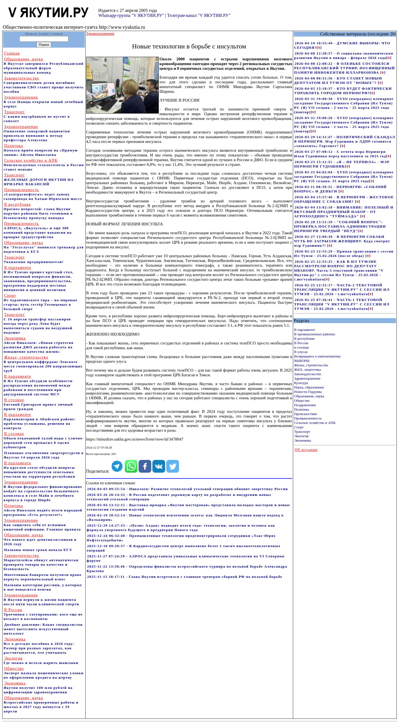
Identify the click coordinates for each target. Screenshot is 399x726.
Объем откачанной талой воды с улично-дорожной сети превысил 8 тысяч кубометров (44, 440)
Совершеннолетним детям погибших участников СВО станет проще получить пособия (44, 85)
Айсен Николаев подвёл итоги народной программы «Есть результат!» (43, 510)
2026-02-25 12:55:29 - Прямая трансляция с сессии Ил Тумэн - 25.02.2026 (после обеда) (344, 253)
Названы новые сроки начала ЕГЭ (38, 550)
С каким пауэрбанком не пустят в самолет (37, 116)
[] (319, 47)
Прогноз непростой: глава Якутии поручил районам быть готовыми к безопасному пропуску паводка (38, 211)
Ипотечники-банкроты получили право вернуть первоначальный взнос (42, 577)
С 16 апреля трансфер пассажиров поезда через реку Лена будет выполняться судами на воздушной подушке (38, 323)
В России (301, 343)
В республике (304, 338)
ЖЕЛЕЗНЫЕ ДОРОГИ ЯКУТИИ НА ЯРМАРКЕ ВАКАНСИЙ (39, 179)
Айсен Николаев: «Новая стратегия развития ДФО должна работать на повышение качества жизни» (38, 345)
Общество (302, 400)
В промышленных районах (314, 334)
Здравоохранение (307, 378)
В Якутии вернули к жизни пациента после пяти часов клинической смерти (41, 599)
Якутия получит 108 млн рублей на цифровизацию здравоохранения (38, 687)
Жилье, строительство (311, 365)
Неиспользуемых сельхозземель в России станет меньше (44, 164)
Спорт (299, 427)
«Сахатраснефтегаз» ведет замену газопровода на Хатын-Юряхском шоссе (43, 194)
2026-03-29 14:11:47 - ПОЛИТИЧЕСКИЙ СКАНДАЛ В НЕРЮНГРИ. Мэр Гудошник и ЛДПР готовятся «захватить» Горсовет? (344, 141)
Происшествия (305, 414)
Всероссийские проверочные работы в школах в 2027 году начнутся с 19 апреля (41, 704)
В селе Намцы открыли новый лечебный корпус (43, 101)
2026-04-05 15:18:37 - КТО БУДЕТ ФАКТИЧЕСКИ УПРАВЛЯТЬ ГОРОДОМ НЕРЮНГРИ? (343, 90)
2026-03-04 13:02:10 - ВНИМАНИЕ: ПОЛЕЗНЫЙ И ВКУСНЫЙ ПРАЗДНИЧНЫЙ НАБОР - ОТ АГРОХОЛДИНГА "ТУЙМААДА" (344, 211)
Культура (301, 383)
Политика (301, 409)
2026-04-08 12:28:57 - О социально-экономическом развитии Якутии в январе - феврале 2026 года (343, 55)
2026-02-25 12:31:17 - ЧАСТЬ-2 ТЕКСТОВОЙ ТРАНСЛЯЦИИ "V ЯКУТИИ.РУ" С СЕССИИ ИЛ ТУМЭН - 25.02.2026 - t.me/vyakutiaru (342, 289)
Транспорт (302, 431)
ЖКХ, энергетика (307, 369)
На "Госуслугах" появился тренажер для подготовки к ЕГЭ (44, 247)
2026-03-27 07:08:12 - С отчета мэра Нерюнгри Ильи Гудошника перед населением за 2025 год (340, 154)
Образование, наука (309, 396)
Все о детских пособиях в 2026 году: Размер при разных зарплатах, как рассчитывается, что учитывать (39, 646)
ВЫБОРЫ (302, 361)
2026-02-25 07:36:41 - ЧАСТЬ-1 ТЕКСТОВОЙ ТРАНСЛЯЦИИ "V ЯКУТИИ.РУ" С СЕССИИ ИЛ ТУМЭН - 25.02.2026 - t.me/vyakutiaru (342, 304)
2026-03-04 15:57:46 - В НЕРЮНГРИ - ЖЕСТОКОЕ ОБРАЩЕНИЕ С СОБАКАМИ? (344, 199)
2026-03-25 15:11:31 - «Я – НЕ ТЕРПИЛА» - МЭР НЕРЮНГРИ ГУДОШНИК (342, 164)
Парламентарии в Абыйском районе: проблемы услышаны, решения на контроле (40, 421)
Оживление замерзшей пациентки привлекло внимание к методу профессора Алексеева (37, 133)
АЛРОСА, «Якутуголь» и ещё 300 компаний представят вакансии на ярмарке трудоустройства (38, 230)
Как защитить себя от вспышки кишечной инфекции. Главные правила (42, 524)
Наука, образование (309, 387)
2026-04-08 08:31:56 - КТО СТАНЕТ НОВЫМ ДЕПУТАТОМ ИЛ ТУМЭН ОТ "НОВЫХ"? (338, 80)
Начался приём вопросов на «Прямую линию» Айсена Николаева (41, 150)
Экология (301, 436)
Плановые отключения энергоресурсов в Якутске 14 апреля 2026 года (44, 455)
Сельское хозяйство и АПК (315, 423)
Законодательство (307, 374)
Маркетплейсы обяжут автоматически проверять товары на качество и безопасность (41, 562)
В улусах (301, 352)
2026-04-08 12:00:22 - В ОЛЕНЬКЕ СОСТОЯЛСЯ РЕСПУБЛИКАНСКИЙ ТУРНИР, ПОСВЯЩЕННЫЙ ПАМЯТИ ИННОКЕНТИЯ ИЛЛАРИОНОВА (344, 67)
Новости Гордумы (308, 392)
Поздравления (305, 405)
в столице (301, 347)
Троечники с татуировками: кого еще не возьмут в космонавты (43, 614)
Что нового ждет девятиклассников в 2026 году (40, 539)
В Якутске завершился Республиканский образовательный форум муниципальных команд (44, 65)
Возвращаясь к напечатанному (317, 356)
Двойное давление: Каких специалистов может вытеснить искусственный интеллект (43, 628)
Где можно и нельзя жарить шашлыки (41, 660)
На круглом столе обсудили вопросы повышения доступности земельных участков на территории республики (39, 469)
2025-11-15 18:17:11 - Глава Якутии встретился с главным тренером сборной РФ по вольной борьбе (184, 577)
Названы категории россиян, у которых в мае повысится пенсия (43, 587)
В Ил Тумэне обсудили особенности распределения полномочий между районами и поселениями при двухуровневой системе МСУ (38, 385)
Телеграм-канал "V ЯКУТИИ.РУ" (198, 15)
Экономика (302, 440)
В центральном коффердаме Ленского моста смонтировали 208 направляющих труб (43, 364)
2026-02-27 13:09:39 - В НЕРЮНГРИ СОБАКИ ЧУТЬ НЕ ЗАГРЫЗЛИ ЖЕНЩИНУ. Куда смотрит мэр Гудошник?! (342, 241)
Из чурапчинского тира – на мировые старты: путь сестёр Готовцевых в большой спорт (41, 302)
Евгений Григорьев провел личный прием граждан (38, 404)
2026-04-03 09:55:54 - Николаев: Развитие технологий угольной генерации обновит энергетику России (187, 489)
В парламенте (304, 330)
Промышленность (308, 418)
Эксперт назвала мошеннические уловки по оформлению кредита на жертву (44, 672)
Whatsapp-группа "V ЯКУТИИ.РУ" (131, 15)
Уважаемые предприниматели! (34, 259)
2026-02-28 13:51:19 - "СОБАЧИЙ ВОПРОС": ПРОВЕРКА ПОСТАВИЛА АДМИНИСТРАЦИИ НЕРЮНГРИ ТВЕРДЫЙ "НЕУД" (340, 226)
